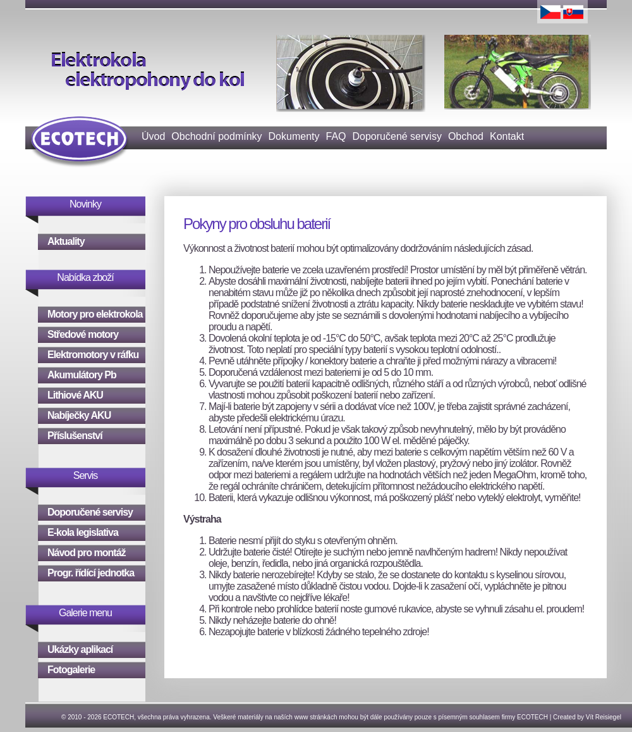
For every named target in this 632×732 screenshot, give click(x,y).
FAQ (335, 136)
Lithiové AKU (75, 395)
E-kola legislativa (82, 532)
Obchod (465, 136)
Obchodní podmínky (216, 136)
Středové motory (82, 334)
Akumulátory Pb (81, 374)
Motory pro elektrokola (94, 314)
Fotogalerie (71, 669)
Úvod (153, 136)
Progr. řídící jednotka (90, 573)
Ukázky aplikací (79, 649)
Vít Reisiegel (603, 717)
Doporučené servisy (397, 136)
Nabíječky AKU (79, 415)
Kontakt (507, 136)
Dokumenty (294, 136)
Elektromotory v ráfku (92, 354)
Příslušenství (74, 435)
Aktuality (66, 241)
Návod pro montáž (86, 552)
